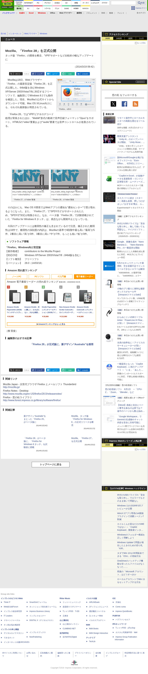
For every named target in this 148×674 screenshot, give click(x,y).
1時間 (107, 38)
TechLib (92, 641)
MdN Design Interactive (98, 633)
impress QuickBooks (124, 611)
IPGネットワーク (120, 624)
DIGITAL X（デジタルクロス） (41, 620)
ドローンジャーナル (12, 620)
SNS (103, 13)
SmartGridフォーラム (38, 602)
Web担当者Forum (11, 607)
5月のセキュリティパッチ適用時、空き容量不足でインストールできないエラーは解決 (131, 266)
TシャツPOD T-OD (71, 611)
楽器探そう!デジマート (72, 607)
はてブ (54, 74)
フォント (120, 13)
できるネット (9, 638)
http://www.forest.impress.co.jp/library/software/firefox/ (32, 400)
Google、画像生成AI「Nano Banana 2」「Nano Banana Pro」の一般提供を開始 (130, 244)
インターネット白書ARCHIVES (16, 642)
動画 (111, 13)
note (70, 74)
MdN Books (93, 629)
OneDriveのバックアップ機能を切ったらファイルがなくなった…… (131, 564)
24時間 (119, 38)
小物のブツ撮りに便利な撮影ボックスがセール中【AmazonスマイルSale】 (131, 291)
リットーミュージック (72, 602)
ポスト (17, 74)
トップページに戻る (50, 464)
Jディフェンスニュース (98, 607)
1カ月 (141, 38)
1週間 (130, 38)
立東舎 (65, 616)
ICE (114, 598)
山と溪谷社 (64, 620)
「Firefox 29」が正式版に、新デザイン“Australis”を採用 (62, 344)
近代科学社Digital (70, 637)
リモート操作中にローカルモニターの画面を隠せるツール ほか (132, 121)
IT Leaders (8, 616)
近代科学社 (64, 633)
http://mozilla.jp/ (11, 387)
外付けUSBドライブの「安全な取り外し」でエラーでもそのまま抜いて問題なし (131, 498)
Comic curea (121, 607)
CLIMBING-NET (69, 629)
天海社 (118, 602)
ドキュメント (91, 13)
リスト (26, 74)
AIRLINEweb (94, 602)
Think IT (7, 602)
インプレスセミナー (37, 616)
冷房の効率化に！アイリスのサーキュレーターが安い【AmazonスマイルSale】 (131, 345)
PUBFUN (116, 616)
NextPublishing (35, 637)
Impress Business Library (39, 611)
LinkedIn (85, 74)
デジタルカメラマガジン (14, 633)
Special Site (115, 82)
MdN (88, 625)
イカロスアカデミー (97, 620)
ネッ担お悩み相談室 (12, 625)
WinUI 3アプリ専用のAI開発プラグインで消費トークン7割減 (130, 516)
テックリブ (90, 638)
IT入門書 (62, 276)
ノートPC (16, 276)
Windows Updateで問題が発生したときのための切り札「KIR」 (130, 545)
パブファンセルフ (123, 620)
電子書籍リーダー (84, 276)
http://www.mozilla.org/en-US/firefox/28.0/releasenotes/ (32, 393)
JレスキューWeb (96, 616)
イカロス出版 (91, 598)
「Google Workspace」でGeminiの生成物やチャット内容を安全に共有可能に (130, 419)
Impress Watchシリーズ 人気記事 (125, 441)
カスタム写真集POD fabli (126, 632)
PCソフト (39, 276)
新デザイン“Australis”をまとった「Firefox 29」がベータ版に (35, 419)
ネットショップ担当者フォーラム (43, 607)
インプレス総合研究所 (13, 611)
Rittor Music (65, 598)
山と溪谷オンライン (71, 624)
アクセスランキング (118, 34)
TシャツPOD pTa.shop (125, 628)
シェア (39, 74)
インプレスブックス (37, 632)
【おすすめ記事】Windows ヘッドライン (127, 488)
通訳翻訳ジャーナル (97, 611)
